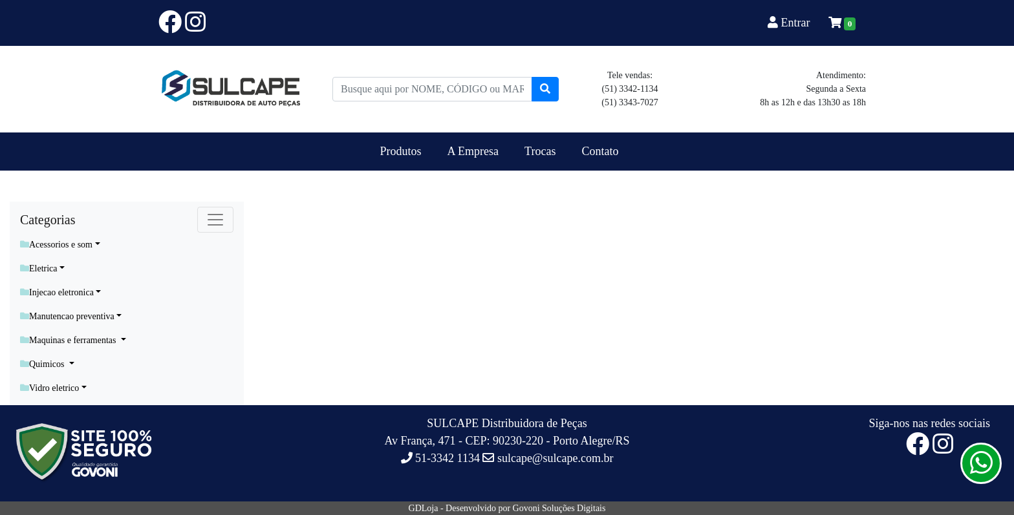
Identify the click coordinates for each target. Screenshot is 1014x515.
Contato (599, 151)
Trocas (540, 151)
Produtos (401, 151)
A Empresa (473, 151)
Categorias (48, 220)
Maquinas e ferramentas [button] (69, 340)
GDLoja (423, 508)
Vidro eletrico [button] (49, 388)
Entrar (790, 22)
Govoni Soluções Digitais (559, 508)
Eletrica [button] (39, 268)
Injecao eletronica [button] (57, 292)
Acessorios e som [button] (56, 244)
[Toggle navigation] (215, 220)
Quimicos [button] (43, 364)
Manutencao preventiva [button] (67, 316)
